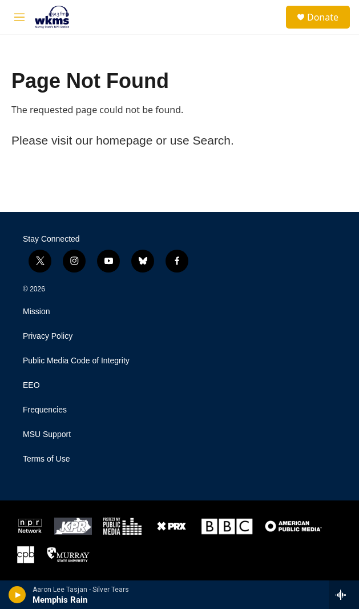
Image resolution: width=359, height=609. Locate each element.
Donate (322, 17)
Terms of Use (46, 459)
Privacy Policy (47, 336)
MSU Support (47, 434)
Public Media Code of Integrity (76, 360)
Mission (36, 311)
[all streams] (344, 594)
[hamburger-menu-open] (19, 17)
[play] (17, 594)
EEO (31, 385)
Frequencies (45, 410)
